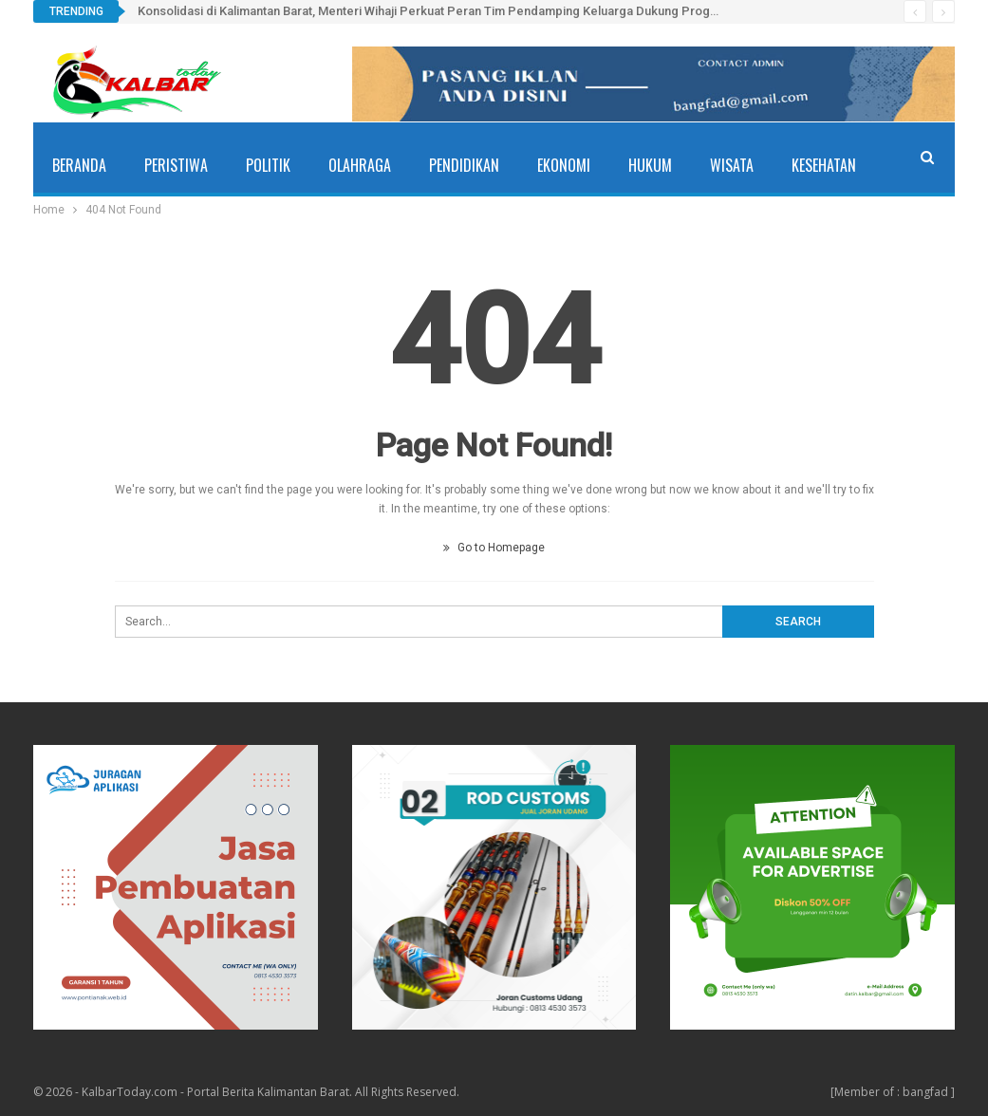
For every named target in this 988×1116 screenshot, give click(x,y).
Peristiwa (176, 165)
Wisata (732, 165)
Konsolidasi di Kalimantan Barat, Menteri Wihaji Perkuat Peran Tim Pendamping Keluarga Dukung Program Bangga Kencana (484, 11)
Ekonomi (563, 165)
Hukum (650, 165)
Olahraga (359, 165)
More (808, 165)
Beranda (79, 165)
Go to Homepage (494, 547)
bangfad (925, 1092)
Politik (268, 165)
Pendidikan (464, 165)
